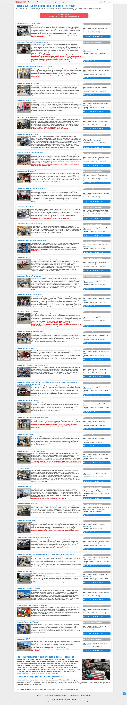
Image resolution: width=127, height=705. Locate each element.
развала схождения (55, 669)
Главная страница (20, 689)
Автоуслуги (62, 2)
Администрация (108, 2)
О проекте (38, 695)
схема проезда (89, 30)
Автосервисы (31, 2)
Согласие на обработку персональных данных (55, 695)
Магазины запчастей (42, 2)
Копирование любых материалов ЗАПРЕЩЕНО (80, 695)
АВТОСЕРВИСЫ (28, 689)
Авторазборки (53, 2)
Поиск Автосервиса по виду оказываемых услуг (42, 689)
